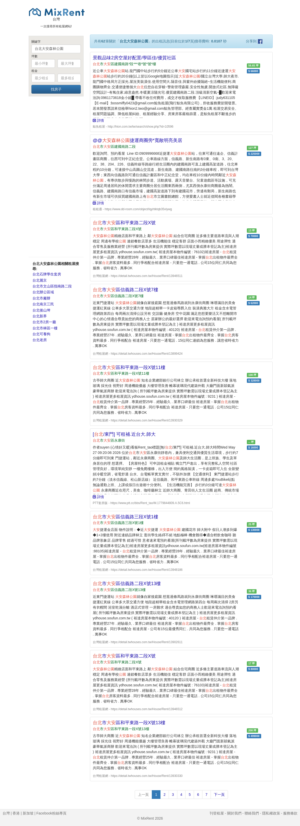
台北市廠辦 (41, 298)
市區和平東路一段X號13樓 (129, 722)
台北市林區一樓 (44, 328)
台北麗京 (39, 280)
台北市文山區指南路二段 (52, 286)
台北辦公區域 (43, 292)
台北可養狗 (41, 334)
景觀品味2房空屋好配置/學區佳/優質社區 (134, 57)
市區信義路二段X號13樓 (127, 583)
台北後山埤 (41, 310)
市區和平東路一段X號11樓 (129, 367)
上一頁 (143, 794)
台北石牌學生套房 (46, 274)
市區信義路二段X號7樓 (125, 289)
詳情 (98, 120)
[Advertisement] (56, 176)
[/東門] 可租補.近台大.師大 (124, 434)
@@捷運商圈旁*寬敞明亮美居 (137, 140)
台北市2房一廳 (44, 322)
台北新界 (39, 316)
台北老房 (39, 340)
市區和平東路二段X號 (124, 222)
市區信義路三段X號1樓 (125, 516)
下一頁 (219, 794)
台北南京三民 (43, 304)
